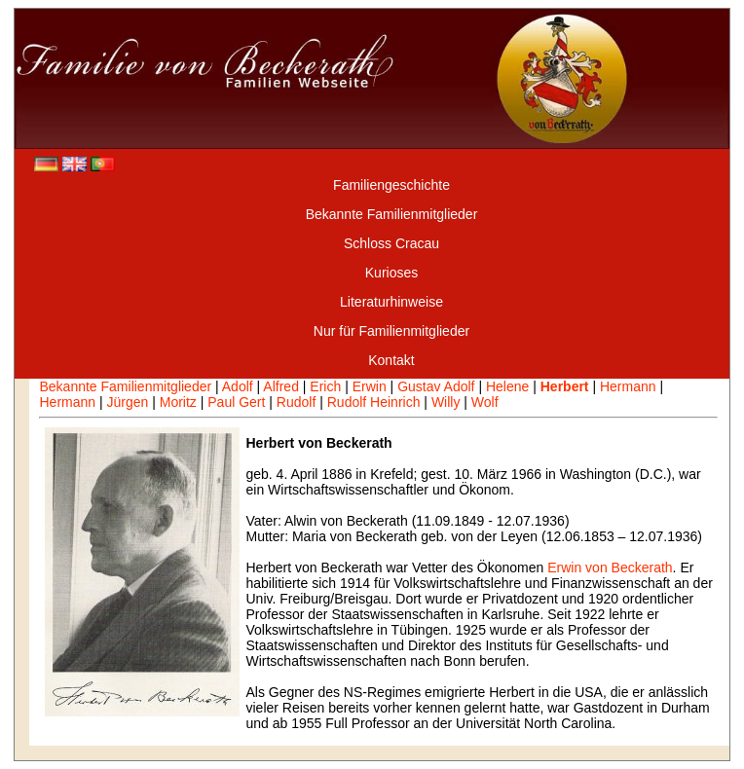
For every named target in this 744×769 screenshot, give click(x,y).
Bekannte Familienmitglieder (125, 386)
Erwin (370, 386)
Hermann (628, 386)
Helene (507, 386)
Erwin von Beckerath (609, 567)
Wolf (485, 402)
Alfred (281, 386)
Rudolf (296, 402)
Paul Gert (236, 402)
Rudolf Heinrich (374, 402)
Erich (325, 386)
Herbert (564, 386)
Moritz (178, 402)
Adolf (237, 386)
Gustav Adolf (435, 386)
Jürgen (128, 402)
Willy (446, 402)
